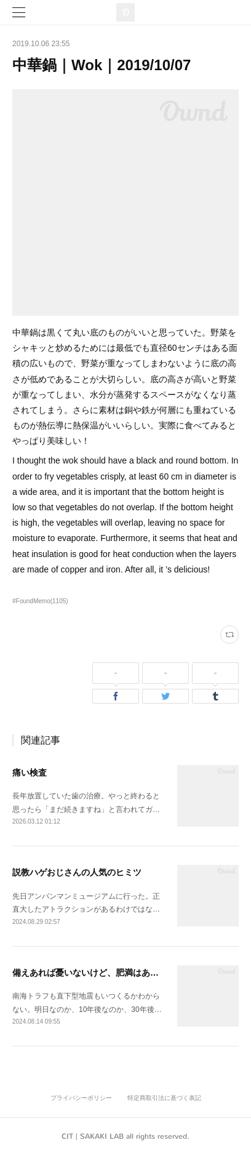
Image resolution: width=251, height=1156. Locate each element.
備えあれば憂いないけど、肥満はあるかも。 (98, 972)
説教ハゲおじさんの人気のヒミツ (76, 872)
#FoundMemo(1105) (40, 601)
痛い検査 (29, 772)
